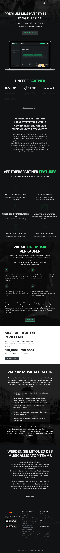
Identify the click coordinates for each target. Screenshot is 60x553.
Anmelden (30, 319)
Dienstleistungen (51, 523)
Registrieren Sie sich (30, 32)
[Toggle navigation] (53, 3)
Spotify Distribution (45, 539)
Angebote (34, 538)
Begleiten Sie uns (12, 358)
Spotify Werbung (45, 531)
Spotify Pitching (44, 533)
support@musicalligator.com (48, 518)
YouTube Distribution (46, 541)
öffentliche (28, 538)
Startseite (43, 523)
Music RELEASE (44, 537)
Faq (57, 523)
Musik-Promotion (45, 529)
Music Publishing (45, 535)
